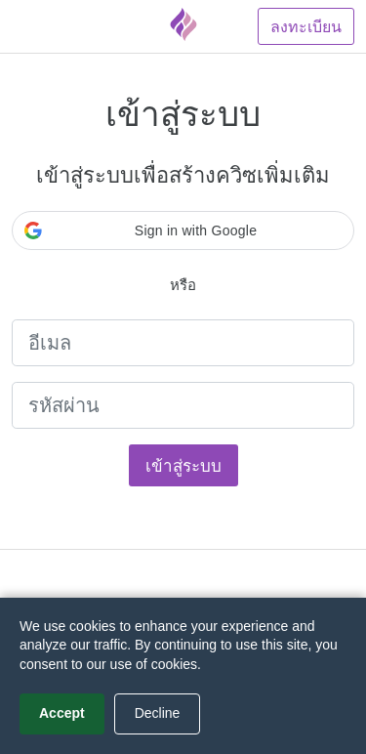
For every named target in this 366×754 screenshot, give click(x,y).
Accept (62, 713)
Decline (158, 713)
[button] (183, 230)
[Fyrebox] (183, 24)
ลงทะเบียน (306, 26)
